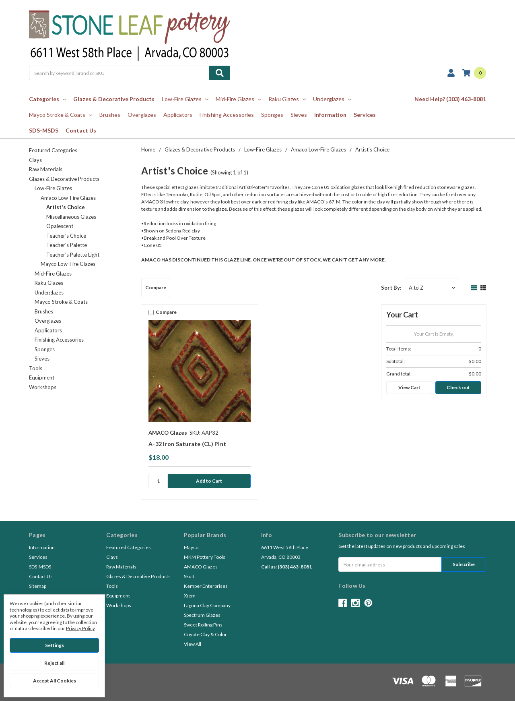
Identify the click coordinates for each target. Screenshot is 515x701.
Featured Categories (53, 150)
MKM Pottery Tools (204, 557)
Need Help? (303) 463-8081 (450, 98)
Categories (47, 98)
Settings (54, 645)
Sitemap (37, 586)
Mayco (191, 547)
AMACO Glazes (201, 567)
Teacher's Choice (66, 235)
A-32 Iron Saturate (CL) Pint (187, 443)
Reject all (54, 663)
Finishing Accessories (227, 114)
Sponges (272, 114)
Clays (35, 160)
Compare (155, 287)
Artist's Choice (65, 207)
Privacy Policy (80, 628)
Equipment (41, 377)
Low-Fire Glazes (185, 98)
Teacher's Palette (66, 245)
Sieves (298, 114)
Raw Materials (45, 169)
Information (330, 114)
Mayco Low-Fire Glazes (68, 264)
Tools (35, 368)
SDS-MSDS (43, 130)
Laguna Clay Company (207, 605)
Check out (458, 387)
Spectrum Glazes (202, 615)
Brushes (109, 114)
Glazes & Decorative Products (113, 98)
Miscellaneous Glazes (71, 217)
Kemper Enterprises (206, 586)
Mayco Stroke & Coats (60, 114)
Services (365, 114)
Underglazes (332, 98)
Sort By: (391, 287)
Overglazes (142, 114)
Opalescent (59, 226)
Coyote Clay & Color (205, 634)
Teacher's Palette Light (72, 254)
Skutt (189, 576)
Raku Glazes (287, 98)
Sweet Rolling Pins (203, 625)
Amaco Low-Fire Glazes (68, 198)
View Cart (409, 387)
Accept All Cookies (54, 681)
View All (192, 644)
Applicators (177, 114)
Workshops (42, 387)
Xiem (190, 596)
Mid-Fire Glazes (238, 98)
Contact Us (81, 130)
